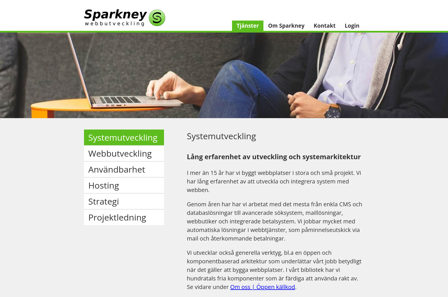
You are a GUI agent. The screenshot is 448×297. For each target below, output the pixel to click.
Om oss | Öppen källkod (262, 287)
